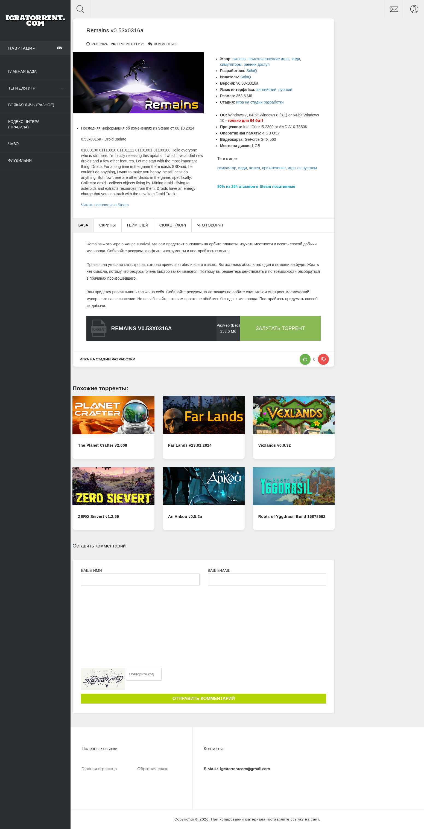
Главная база (22, 71)
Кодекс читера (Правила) (23, 124)
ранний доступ (257, 64)
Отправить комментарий (203, 698)
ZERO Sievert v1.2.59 (98, 516)
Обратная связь (152, 768)
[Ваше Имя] (140, 579)
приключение (274, 168)
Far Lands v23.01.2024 (190, 445)
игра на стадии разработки (260, 102)
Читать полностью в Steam (104, 205)
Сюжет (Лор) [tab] (172, 225)
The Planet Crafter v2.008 (102, 445)
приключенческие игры (268, 59)
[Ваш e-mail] (267, 579)
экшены (239, 59)
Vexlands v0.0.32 (274, 445)
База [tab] (83, 225)
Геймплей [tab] (137, 225)
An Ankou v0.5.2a (185, 516)
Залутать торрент (280, 328)
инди (295, 59)
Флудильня (20, 160)
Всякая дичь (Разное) (31, 105)
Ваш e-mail (219, 570)
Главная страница (99, 768)
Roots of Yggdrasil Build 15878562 (292, 516)
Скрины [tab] (107, 225)
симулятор (226, 168)
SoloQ (251, 70)
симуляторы (231, 64)
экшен (254, 168)
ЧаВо (13, 144)
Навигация (35, 47)
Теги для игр (21, 88)
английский (266, 89)
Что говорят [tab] (210, 225)
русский (285, 89)
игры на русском (302, 168)
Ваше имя (91, 570)
